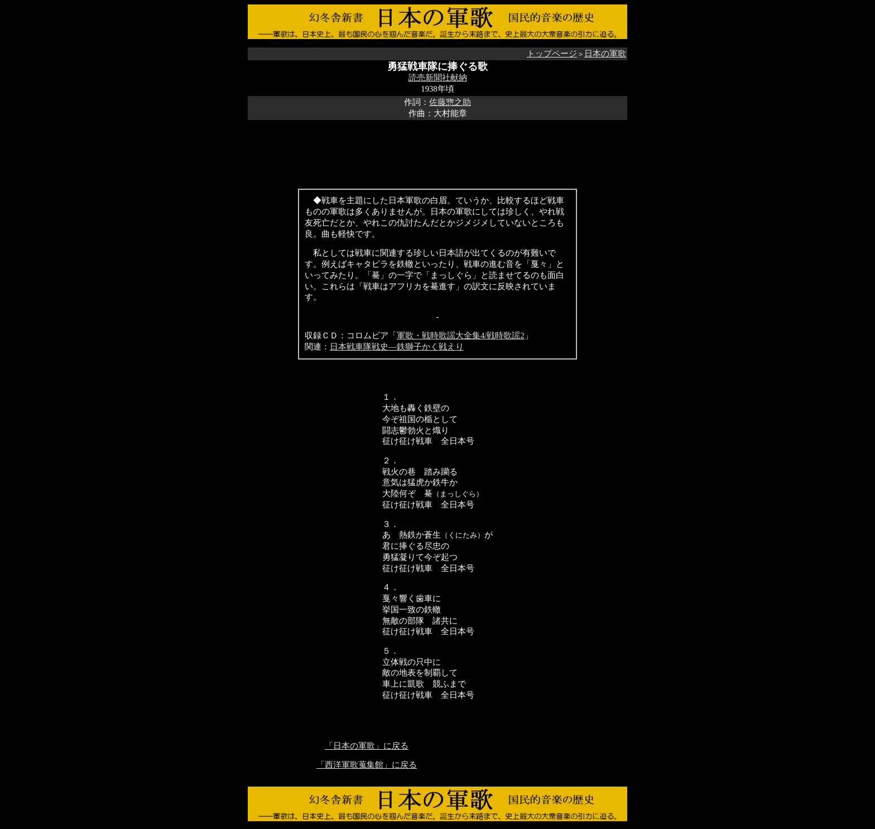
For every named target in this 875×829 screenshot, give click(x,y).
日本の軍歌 (605, 53)
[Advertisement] (437, 145)
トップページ (552, 53)
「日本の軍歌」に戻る (366, 745)
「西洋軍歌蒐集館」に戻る (366, 764)
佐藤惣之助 (450, 102)
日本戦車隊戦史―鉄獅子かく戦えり (397, 346)
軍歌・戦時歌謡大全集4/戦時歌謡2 (461, 335)
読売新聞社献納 (437, 77)
